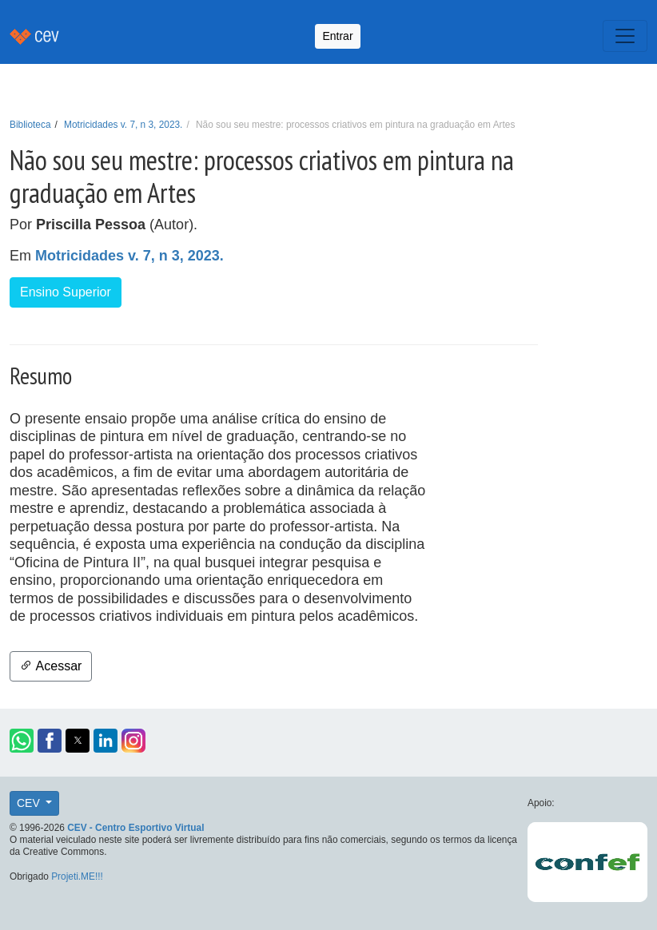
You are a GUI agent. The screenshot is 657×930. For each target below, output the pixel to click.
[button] (22, 741)
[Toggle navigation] (625, 36)
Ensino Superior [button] (65, 292)
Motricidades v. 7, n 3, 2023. (123, 124)
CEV (30, 803)
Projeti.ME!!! (77, 876)
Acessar (51, 666)
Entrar (337, 36)
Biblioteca (30, 124)
